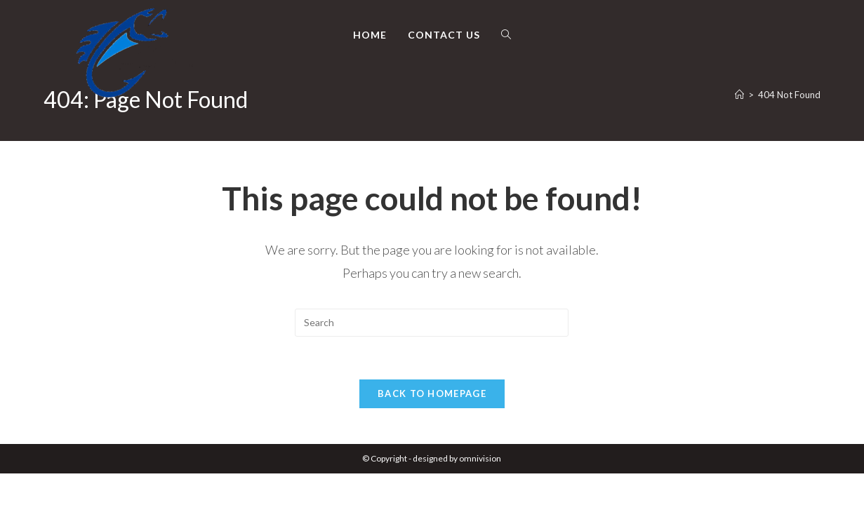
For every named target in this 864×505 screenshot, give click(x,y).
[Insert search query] (432, 323)
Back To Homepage (432, 393)
